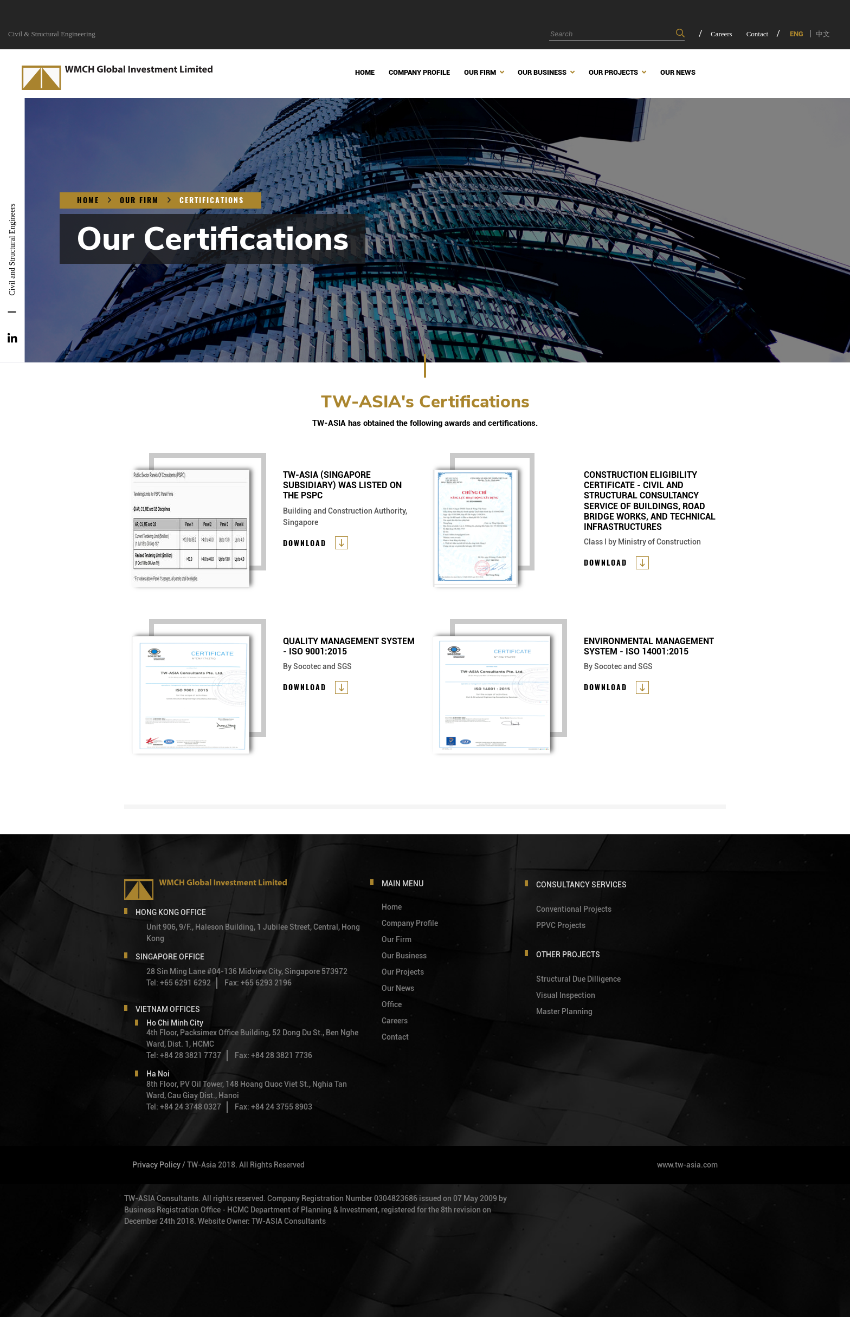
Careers (721, 34)
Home (88, 200)
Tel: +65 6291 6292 (178, 982)
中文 (823, 34)
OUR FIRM (139, 200)
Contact (757, 34)
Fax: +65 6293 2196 (258, 982)
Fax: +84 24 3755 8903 (273, 1106)
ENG (796, 34)
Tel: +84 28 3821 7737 (183, 1055)
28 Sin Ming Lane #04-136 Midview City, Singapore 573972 (246, 971)
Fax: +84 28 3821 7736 (273, 1055)
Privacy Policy (156, 1164)
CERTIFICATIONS (211, 200)
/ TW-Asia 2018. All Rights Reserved (243, 1164)
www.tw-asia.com (687, 1164)
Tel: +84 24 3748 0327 (183, 1106)
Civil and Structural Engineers (12, 250)
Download (304, 543)
